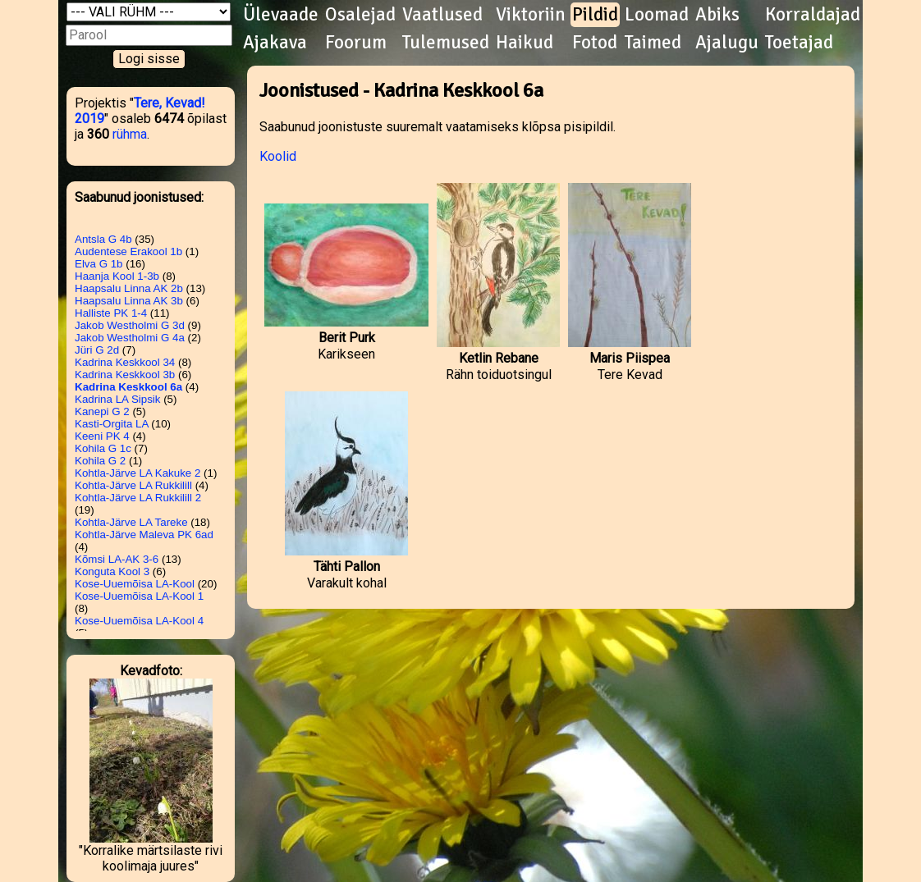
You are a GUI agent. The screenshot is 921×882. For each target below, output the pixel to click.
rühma (129, 134)
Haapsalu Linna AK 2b (129, 288)
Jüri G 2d (97, 350)
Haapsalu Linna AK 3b (129, 301)
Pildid (595, 14)
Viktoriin (531, 14)
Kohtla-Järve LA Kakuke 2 (137, 473)
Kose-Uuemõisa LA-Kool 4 (139, 621)
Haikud (524, 42)
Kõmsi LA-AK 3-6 (116, 559)
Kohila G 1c (103, 448)
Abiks (717, 14)
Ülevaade (280, 14)
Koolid (277, 156)
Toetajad (799, 42)
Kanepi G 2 (102, 411)
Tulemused (445, 42)
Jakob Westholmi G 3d (130, 325)
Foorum (356, 42)
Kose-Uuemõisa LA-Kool (135, 584)
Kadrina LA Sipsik (117, 399)
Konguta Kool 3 (112, 571)
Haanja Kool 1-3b (117, 276)
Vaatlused (442, 14)
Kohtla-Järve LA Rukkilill (133, 485)
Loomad (657, 14)
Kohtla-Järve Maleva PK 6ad (144, 534)
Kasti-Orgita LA (112, 424)
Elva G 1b (99, 264)
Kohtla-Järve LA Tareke (131, 522)
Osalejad (360, 14)
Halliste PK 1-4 (111, 313)
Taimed (653, 42)
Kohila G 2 (100, 461)
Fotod (594, 42)
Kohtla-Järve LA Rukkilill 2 (138, 497)
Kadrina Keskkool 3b (125, 374)
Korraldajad (812, 14)
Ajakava (275, 42)
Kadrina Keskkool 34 (125, 362)
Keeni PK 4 (102, 436)
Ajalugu (726, 42)
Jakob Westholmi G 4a (130, 337)
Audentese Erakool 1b (128, 251)
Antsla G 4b (103, 239)
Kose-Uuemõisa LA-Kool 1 (139, 596)
